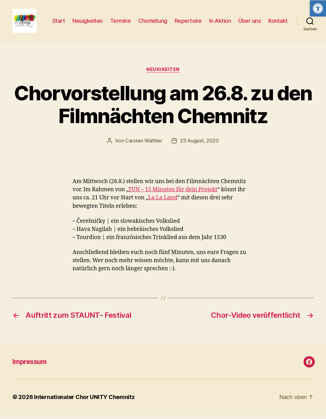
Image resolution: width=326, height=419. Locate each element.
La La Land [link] (162, 202)
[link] (318, 8)
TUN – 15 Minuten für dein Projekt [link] (172, 194)
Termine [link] (147, 18)
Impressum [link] (29, 366)
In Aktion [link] (247, 18)
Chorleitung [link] (179, 18)
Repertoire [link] (214, 18)
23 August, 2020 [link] (199, 145)
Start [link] (85, 18)
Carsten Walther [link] (143, 145)
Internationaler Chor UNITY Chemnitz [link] (84, 401)
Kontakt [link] (278, 27)
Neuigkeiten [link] (114, 18)
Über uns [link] (276, 18)
